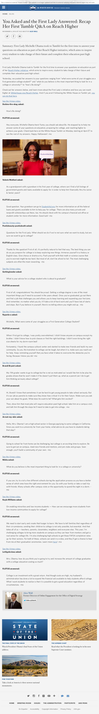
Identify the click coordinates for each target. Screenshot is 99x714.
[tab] (3, 7)
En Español (23, 709)
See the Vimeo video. (11, 101)
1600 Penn (82, 703)
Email (20, 34)
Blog (11, 14)
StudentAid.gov (48, 206)
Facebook (14, 34)
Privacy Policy (65, 709)
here (55, 542)
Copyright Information (50, 709)
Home (4, 14)
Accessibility (34, 709)
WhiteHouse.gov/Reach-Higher (24, 93)
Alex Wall (34, 31)
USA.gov (77, 709)
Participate (69, 703)
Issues (37, 703)
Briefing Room (24, 703)
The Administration (52, 703)
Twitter (8, 34)
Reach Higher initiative (18, 70)
